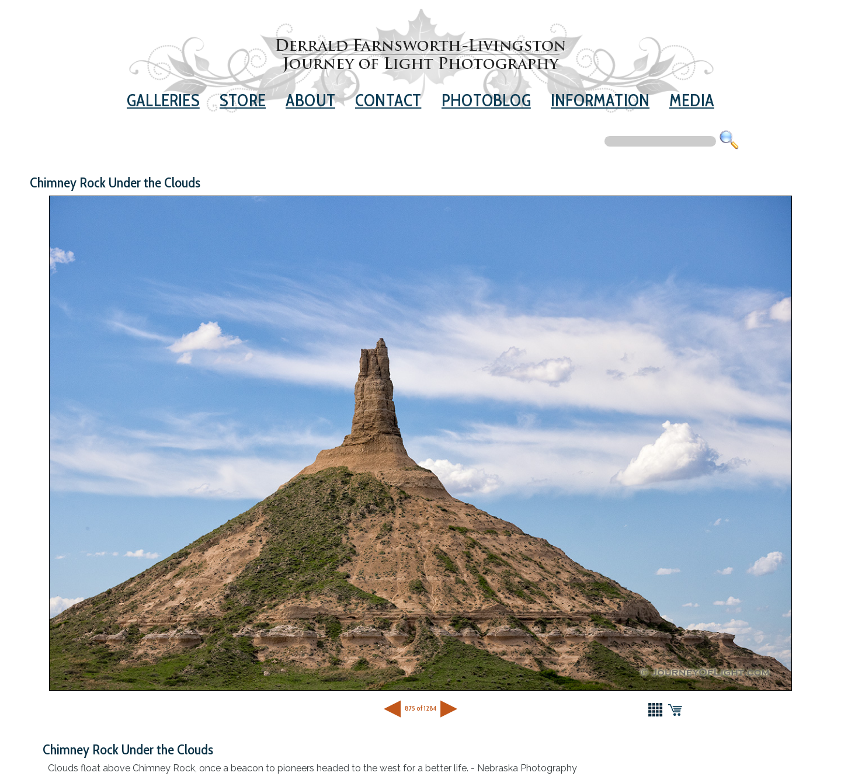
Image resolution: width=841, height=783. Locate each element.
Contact (388, 100)
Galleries (163, 100)
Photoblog (486, 100)
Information (600, 100)
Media (691, 100)
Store (243, 100)
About (310, 100)
